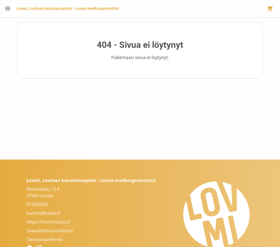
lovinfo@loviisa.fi (43, 213)
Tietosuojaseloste (44, 239)
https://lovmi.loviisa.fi (48, 222)
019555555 (37, 204)
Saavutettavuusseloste (49, 231)
